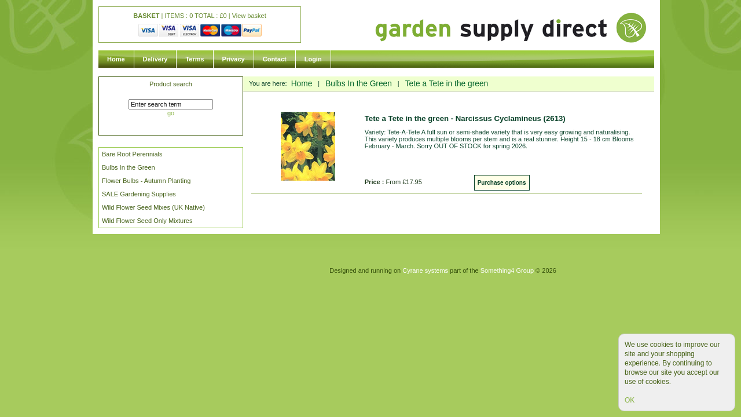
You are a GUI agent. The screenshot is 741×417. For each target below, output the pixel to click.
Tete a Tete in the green (446, 83)
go (170, 112)
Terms (194, 59)
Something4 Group (507, 270)
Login (313, 59)
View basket (249, 15)
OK (629, 400)
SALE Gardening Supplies (139, 194)
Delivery (155, 59)
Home (116, 59)
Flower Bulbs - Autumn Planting (146, 180)
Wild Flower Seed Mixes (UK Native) (153, 207)
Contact (275, 59)
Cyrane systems (425, 270)
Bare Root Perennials (132, 154)
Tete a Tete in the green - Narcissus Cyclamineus (465, 118)
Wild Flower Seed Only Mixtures (147, 220)
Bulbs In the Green (128, 167)
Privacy (233, 59)
